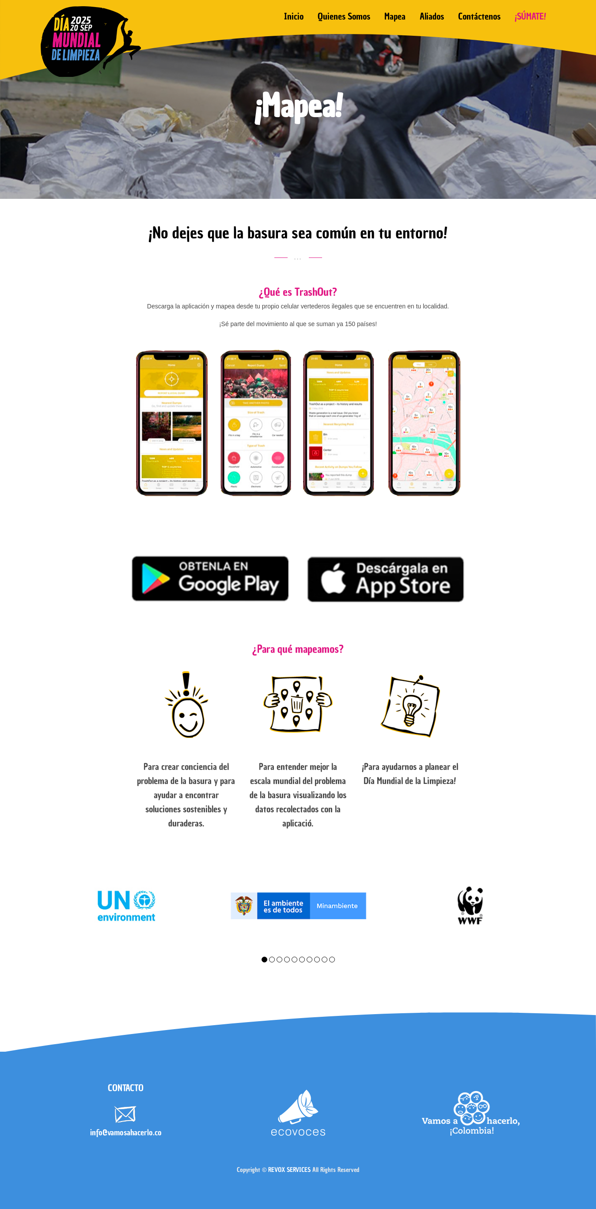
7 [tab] (309, 959)
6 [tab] (302, 959)
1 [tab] (264, 959)
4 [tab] (287, 959)
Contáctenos (479, 16)
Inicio (294, 16)
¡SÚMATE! (530, 16)
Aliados (432, 16)
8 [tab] (317, 959)
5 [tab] (294, 959)
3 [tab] (279, 959)
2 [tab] (272, 959)
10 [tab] (332, 959)
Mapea (395, 16)
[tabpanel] (126, 905)
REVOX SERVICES (289, 1170)
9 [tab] (324, 959)
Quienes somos (344, 16)
